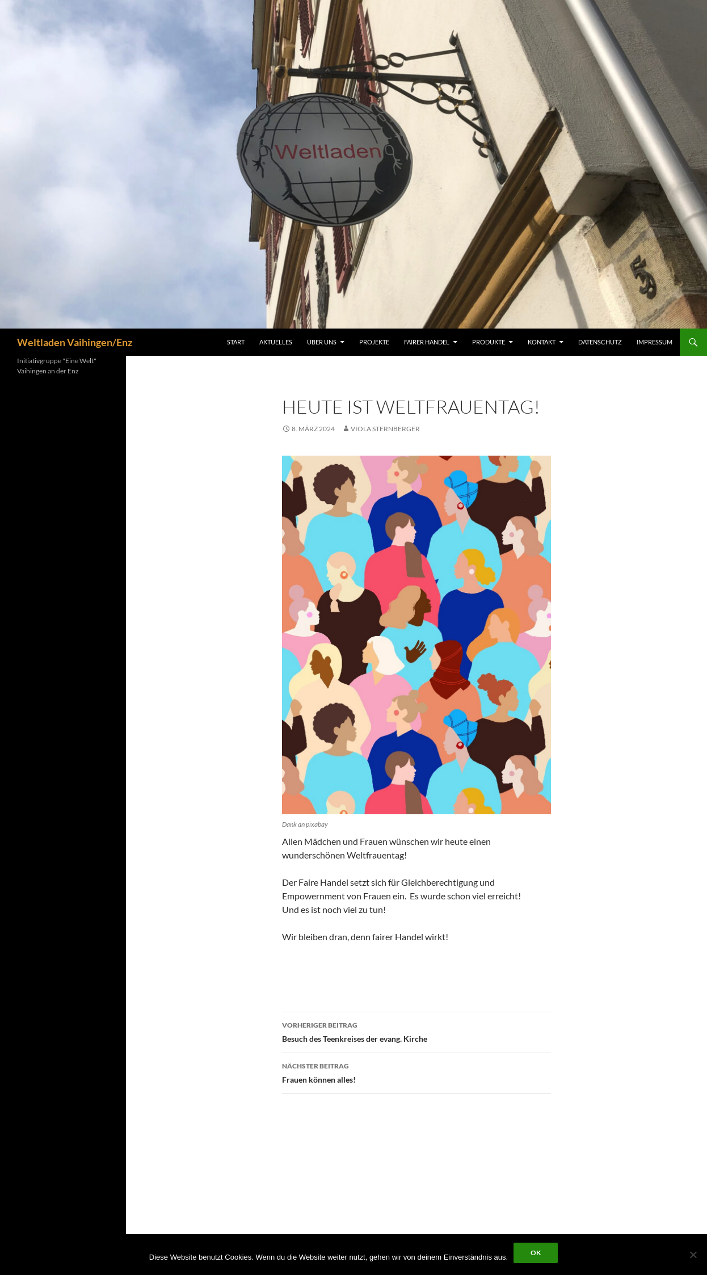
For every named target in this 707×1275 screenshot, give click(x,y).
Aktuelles (275, 342)
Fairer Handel (426, 342)
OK (536, 1252)
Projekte (374, 342)
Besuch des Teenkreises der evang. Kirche (416, 1031)
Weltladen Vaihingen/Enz (74, 342)
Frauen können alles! (416, 1071)
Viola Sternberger (385, 428)
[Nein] (692, 1254)
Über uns (321, 342)
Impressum (654, 342)
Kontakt (542, 342)
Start (236, 342)
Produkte (488, 342)
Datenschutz (600, 342)
